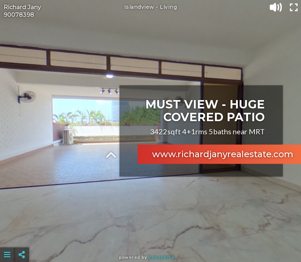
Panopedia (162, 257)
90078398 (19, 14)
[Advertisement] (150, 236)
